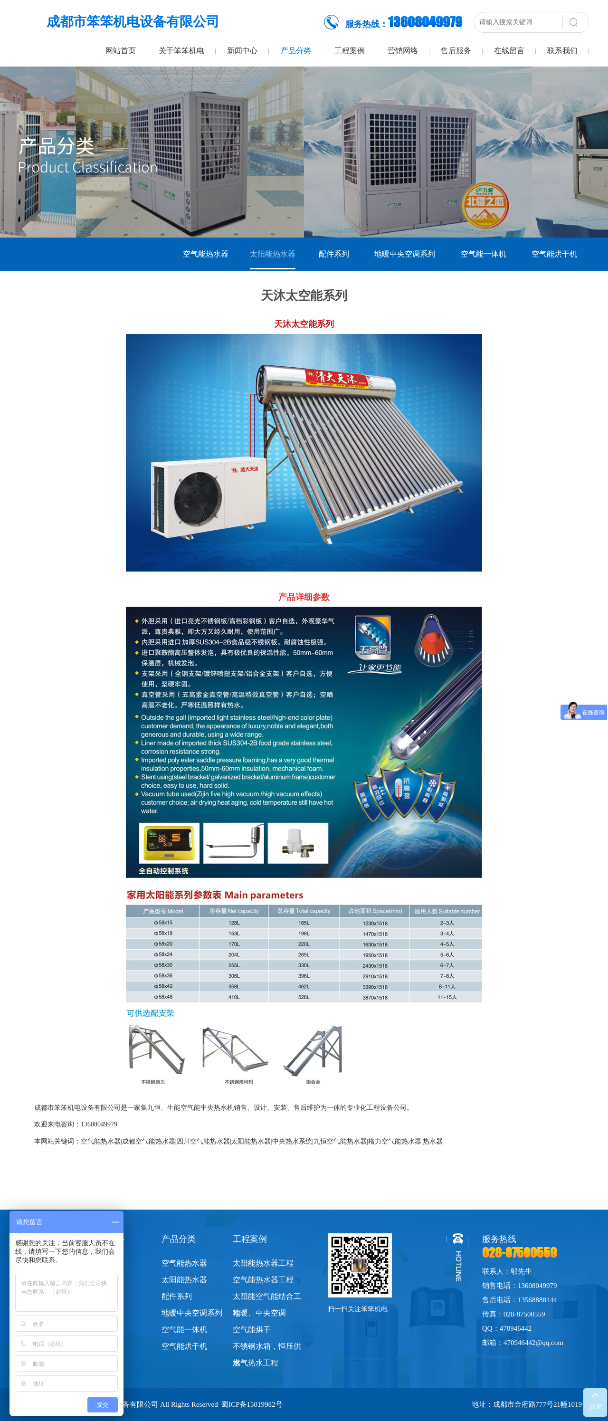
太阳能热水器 (272, 254)
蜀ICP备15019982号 (251, 1404)
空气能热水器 (205, 254)
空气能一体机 (483, 254)
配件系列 (334, 254)
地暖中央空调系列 (404, 254)
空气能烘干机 (554, 254)
